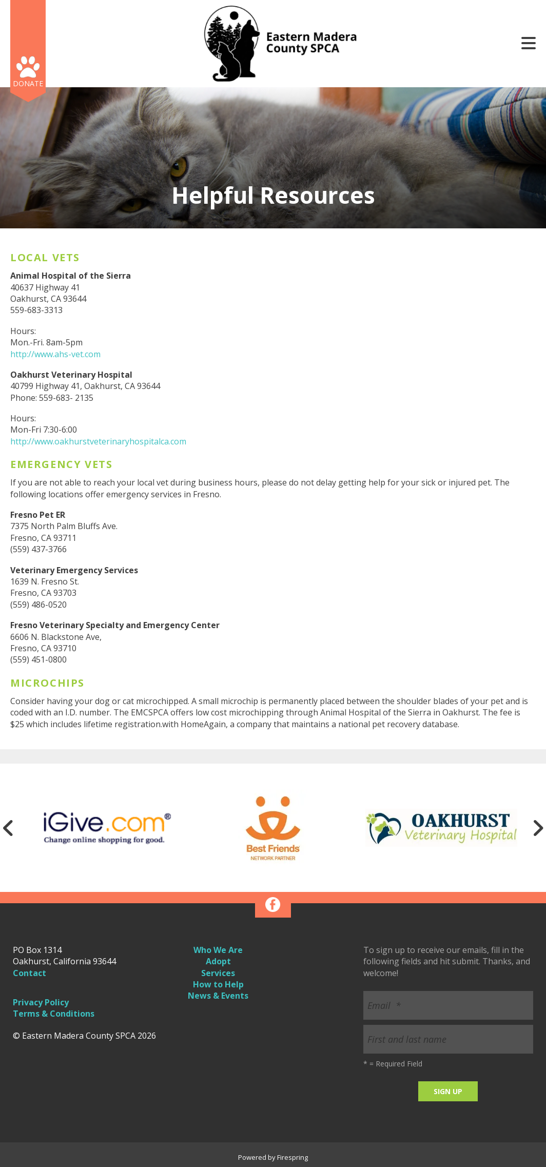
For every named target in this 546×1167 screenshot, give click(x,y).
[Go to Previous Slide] (8, 828)
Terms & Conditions (53, 1013)
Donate (28, 83)
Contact (29, 973)
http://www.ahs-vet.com (55, 354)
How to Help (218, 984)
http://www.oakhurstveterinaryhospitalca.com (98, 441)
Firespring (292, 1157)
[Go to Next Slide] (537, 828)
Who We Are (218, 950)
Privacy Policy (41, 1002)
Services (218, 973)
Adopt (218, 961)
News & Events (218, 995)
